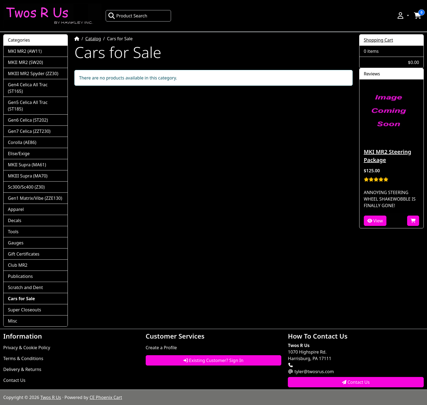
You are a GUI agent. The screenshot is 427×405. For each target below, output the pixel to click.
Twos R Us (50, 397)
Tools (13, 232)
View (375, 221)
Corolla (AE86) (22, 142)
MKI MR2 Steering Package (387, 156)
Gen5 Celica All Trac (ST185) (28, 105)
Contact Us (14, 380)
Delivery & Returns (22, 369)
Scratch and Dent (25, 287)
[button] (402, 15)
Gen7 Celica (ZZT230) (29, 131)
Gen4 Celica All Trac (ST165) (28, 88)
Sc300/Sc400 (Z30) (26, 187)
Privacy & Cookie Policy (26, 348)
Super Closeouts (24, 310)
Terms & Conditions (23, 358)
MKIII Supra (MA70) (27, 176)
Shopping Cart (378, 40)
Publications (20, 276)
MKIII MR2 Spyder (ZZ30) (33, 73)
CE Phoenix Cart (106, 397)
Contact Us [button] (356, 382)
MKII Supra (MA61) (27, 165)
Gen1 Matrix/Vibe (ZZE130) (35, 198)
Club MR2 (18, 265)
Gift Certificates (23, 254)
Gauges (15, 243)
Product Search (127, 16)
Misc (12, 321)
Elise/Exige (19, 154)
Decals (14, 220)
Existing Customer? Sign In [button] (213, 360)
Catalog (93, 39)
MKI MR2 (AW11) (25, 51)
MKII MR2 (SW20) (25, 62)
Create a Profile (161, 348)
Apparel (16, 209)
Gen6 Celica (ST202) (28, 120)
